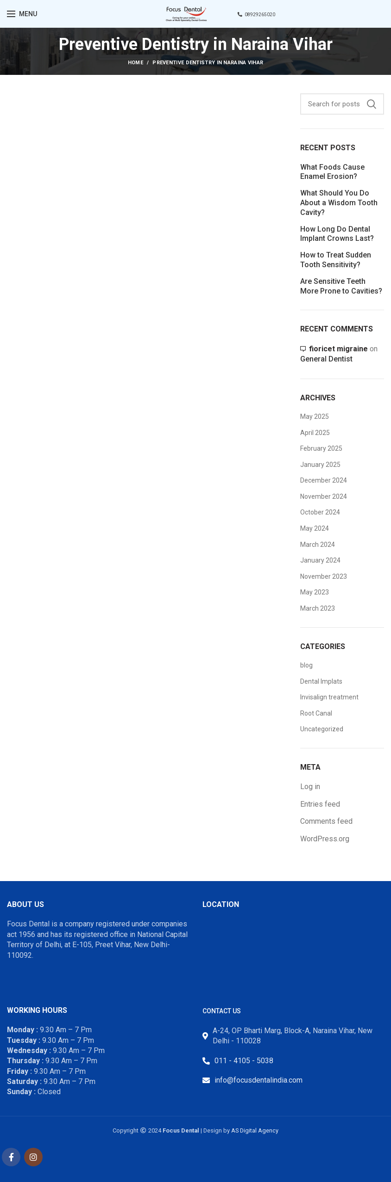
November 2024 (323, 496)
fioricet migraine (338, 348)
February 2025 (321, 448)
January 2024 (320, 560)
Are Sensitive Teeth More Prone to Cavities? (341, 286)
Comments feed (326, 821)
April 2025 (315, 432)
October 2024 (320, 512)
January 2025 (320, 464)
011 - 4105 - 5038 (243, 1060)
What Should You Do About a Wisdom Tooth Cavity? (339, 203)
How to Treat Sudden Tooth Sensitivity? (335, 260)
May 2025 (314, 416)
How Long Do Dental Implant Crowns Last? (337, 234)
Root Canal (316, 713)
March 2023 (317, 608)
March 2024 (317, 544)
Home (135, 63)
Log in (310, 786)
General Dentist (326, 359)
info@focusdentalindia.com (258, 1080)
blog (306, 665)
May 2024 (314, 528)
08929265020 (256, 14)
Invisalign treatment (329, 697)
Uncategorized (321, 729)
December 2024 (323, 480)
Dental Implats (321, 681)
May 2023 (314, 592)
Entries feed (320, 804)
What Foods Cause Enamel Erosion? (332, 172)
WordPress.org (324, 838)
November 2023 (323, 576)
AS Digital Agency (254, 1130)
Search (371, 104)
